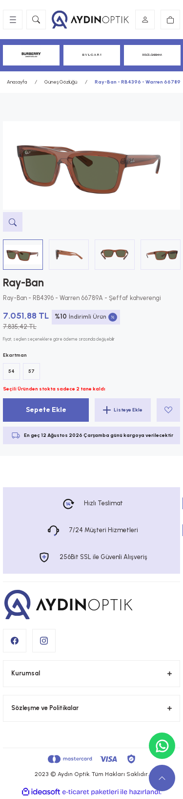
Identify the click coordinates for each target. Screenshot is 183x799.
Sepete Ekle (46, 409)
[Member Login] (145, 19)
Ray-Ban (23, 282)
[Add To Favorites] (168, 410)
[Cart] (170, 19)
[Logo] (90, 19)
